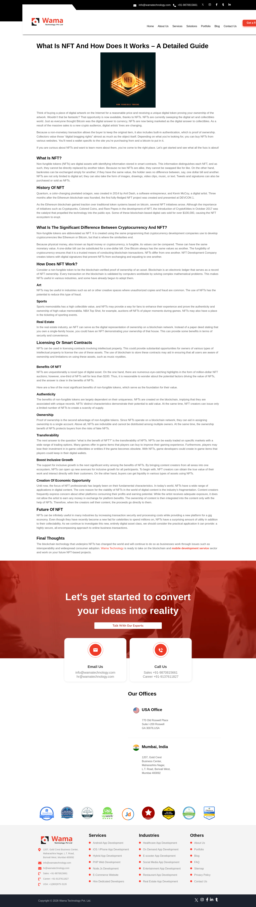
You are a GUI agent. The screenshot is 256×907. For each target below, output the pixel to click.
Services (177, 26)
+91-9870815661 (187, 5)
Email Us (95, 667)
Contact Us (230, 26)
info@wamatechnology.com (155, 5)
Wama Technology (112, 548)
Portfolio (206, 26)
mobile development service (190, 548)
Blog (217, 26)
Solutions (191, 26)
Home (150, 26)
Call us (160, 667)
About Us (163, 26)
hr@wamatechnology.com (95, 676)
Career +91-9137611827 (161, 676)
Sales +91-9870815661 (160, 672)
